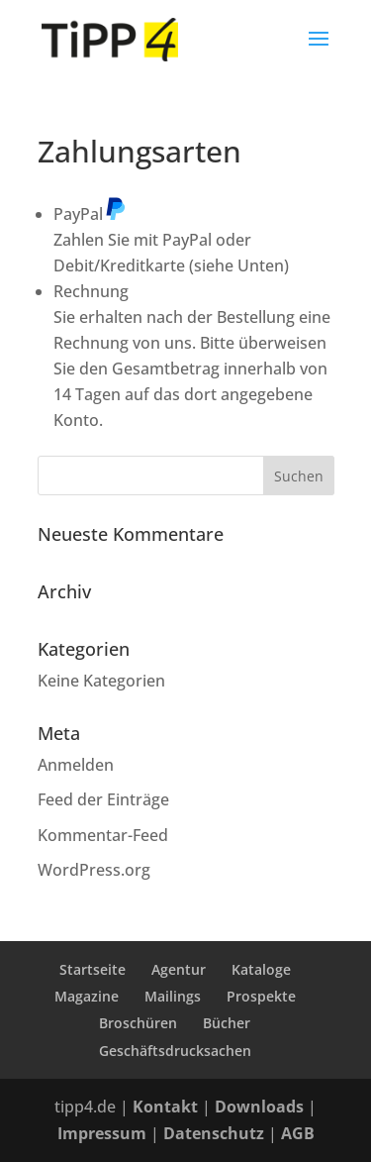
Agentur (178, 969)
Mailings (172, 996)
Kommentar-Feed (103, 835)
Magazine (86, 996)
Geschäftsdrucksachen (175, 1050)
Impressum (101, 1133)
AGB (298, 1133)
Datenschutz (213, 1133)
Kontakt (165, 1106)
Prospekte (261, 996)
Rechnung (91, 291)
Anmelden (76, 765)
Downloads (259, 1106)
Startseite (92, 969)
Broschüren (138, 1022)
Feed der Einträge (103, 799)
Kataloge (261, 969)
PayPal (90, 214)
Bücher (226, 1022)
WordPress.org (94, 870)
